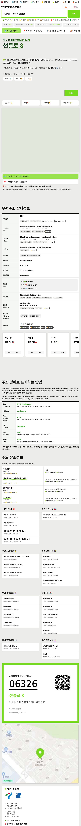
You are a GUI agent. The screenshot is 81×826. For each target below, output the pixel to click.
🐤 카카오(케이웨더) (35, 330)
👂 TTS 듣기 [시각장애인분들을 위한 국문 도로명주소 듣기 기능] (48, 232)
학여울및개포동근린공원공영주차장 (54, 518)
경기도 (16, 2)
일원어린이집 (7, 626)
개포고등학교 (47, 610)
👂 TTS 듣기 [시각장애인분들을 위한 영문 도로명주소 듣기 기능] (52, 243)
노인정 (45, 657)
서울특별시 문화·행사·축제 (14, 812)
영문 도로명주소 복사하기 (26, 243)
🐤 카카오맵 (22, 20)
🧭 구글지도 (30, 20)
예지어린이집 (7, 610)
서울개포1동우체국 (9, 518)
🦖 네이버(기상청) (25, 330)
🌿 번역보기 (5, 20)
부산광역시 (37, 2)
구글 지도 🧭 (8, 103)
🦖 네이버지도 (14, 20)
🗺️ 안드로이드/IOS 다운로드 (16, 177)
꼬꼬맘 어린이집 (8, 618)
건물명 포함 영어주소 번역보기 (27, 311)
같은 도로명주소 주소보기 (48, 222)
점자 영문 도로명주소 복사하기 (40, 243)
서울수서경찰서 (48, 576)
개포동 (23, 74)
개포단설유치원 (8, 602)
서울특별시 (7, 2)
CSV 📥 (29, 79)
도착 (17, 356)
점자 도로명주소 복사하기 (38, 232)
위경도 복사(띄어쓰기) (47, 300)
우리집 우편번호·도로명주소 (11, 7)
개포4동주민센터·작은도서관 (12, 568)
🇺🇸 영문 (76, 7)
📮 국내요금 (54, 20)
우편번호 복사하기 (25, 222)
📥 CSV (67, 7)
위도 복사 (23, 300)
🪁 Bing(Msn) (50, 330)
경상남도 (69, 2)
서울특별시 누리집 (12, 807)
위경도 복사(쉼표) (37, 300)
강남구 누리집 (11, 815)
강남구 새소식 (11, 818)
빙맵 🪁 (26, 103)
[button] (40, 370)
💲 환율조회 (73, 20)
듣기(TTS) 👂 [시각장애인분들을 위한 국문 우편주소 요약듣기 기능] (19, 79)
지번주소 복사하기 (25, 252)
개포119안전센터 (48, 568)
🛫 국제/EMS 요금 (64, 20)
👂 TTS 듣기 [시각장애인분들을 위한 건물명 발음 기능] (47, 311)
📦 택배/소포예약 (45, 20)
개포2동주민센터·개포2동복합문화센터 (16, 560)
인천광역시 (26, 2)
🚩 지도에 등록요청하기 (15, 182)
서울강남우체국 (8, 526)
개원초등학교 (47, 626)
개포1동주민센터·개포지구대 (12, 576)
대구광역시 (48, 2)
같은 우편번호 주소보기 (61, 222)
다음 (71, 93)
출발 (9, 356)
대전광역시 (59, 2)
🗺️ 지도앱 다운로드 (11, 31)
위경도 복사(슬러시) (58, 300)
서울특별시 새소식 (12, 810)
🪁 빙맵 (37, 20)
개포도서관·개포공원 (10, 649)
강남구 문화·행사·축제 (13, 820)
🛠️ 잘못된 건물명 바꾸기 (56, 31)
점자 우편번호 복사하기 (36, 222)
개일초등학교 (47, 602)
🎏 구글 (43, 330)
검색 (73, 14)
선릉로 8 (30, 74)
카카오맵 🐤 (47, 103)
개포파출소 (46, 560)
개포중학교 (46, 634)
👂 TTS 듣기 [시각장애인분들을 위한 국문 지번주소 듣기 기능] (33, 252)
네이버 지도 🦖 (67, 103)
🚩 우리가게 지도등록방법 (33, 31)
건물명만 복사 (39, 311)
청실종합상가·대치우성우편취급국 (14, 534)
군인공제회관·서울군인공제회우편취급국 (16, 542)
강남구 (16, 74)
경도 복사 (29, 300)
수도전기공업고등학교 (50, 618)
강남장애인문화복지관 (50, 649)
